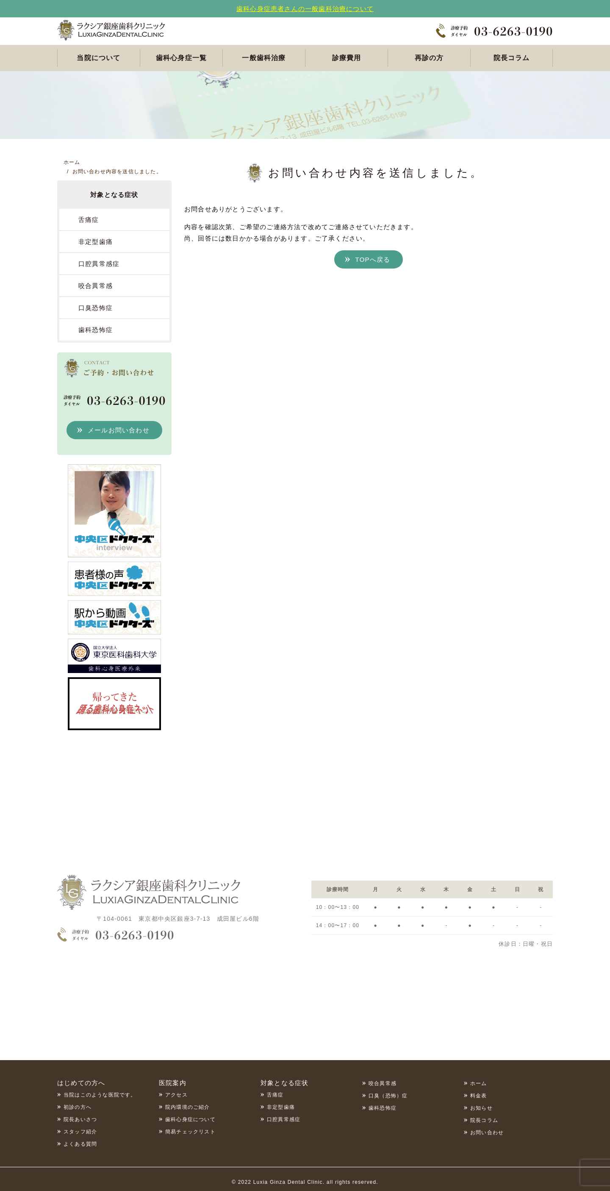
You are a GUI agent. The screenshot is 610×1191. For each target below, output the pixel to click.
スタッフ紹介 (80, 1132)
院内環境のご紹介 (187, 1107)
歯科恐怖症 (95, 329)
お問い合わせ (487, 1133)
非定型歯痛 (95, 241)
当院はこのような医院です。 (100, 1095)
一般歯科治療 (264, 57)
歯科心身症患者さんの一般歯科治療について (305, 8)
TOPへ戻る (373, 259)
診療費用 (346, 57)
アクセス (176, 1095)
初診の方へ (78, 1107)
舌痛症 (88, 219)
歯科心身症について (190, 1119)
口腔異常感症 (98, 263)
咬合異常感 (95, 285)
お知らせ (481, 1108)
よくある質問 (80, 1144)
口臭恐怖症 (95, 307)
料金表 (478, 1096)
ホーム (478, 1083)
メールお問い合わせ (119, 430)
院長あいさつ (80, 1119)
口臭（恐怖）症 (388, 1096)
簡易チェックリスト (190, 1132)
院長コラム (512, 57)
